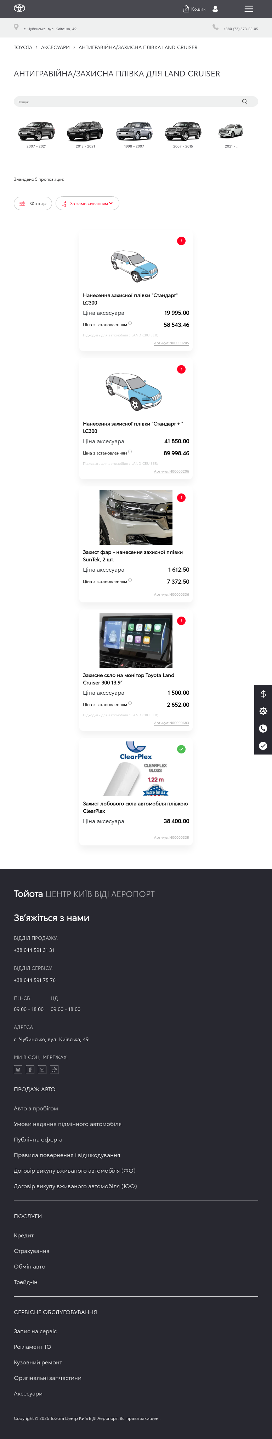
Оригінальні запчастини (47, 1377)
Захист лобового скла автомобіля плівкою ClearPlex (135, 807)
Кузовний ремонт (38, 1362)
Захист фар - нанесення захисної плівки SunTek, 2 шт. (133, 555)
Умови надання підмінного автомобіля (68, 1123)
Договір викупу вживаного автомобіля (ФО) (75, 1170)
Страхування (32, 1250)
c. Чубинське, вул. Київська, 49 (51, 1038)
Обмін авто (29, 1266)
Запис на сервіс (35, 1331)
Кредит (24, 1235)
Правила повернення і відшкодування (67, 1154)
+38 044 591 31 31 (34, 949)
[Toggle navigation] (249, 9)
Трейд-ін (26, 1281)
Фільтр (32, 203)
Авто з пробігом (36, 1108)
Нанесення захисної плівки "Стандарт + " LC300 (133, 427)
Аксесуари (28, 1393)
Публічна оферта (38, 1139)
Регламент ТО (32, 1346)
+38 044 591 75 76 (35, 979)
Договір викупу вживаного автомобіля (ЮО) (75, 1185)
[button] (194, 8)
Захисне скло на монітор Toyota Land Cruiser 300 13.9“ (128, 678)
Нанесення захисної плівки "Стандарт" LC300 (130, 298)
